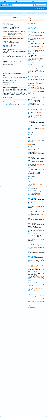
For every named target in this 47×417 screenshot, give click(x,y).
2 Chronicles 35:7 (32, 256)
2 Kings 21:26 (31, 53)
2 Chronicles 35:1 (32, 242)
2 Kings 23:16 (31, 85)
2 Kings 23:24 (31, 121)
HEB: (29, 32)
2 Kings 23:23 (31, 108)
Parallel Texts (22, 104)
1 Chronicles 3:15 (32, 198)
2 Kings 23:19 (31, 96)
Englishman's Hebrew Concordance (10, 104)
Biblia (2, 15)
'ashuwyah (5, 79)
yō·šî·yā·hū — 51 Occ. (33, 28)
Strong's (5, 15)
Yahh (11, 79)
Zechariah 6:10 (17, 61)
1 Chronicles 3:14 (32, 190)
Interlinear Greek (6, 101)
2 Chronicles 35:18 (32, 271)
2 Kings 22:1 (31, 64)
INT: (29, 38)
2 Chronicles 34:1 (32, 223)
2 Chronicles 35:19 (32, 282)
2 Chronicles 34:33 (32, 233)
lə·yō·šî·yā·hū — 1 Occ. (33, 25)
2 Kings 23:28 (31, 134)
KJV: (29, 36)
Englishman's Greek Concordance (17, 103)
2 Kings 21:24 (31, 41)
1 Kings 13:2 (23, 55)
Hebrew (8, 15)
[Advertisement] (23, 319)
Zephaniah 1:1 (11, 58)
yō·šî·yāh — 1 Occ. (32, 27)
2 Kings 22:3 (31, 75)
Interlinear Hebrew (16, 101)
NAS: (29, 35)
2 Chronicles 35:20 (32, 294)
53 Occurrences (31, 307)
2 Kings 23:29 (31, 146)
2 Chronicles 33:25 (32, 209)
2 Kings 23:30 (31, 157)
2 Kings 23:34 (31, 167)
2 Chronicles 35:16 (32, 263)
